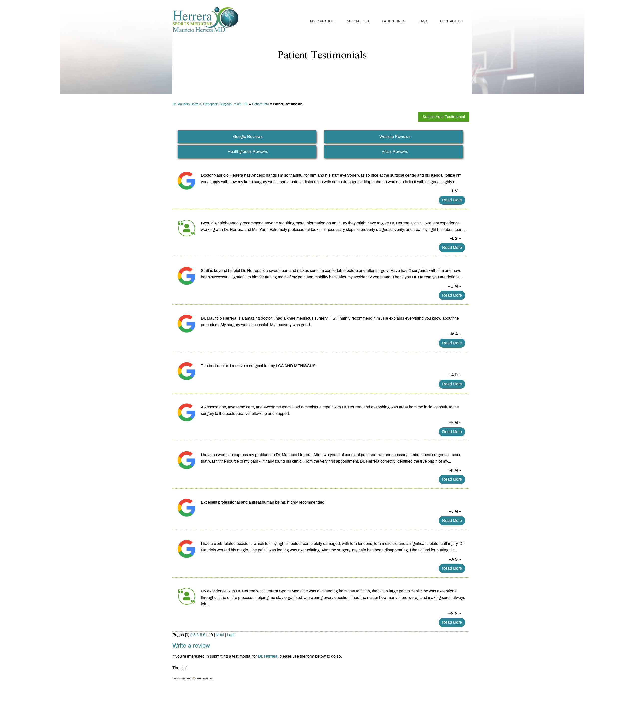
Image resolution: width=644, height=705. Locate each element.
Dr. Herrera (267, 656)
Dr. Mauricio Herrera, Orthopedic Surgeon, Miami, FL (210, 104)
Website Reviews (394, 136)
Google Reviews (248, 136)
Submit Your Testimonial (443, 117)
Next (220, 635)
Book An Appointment (446, 5)
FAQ (423, 21)
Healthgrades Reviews (248, 151)
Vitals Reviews (395, 151)
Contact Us (451, 21)
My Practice (322, 21)
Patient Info (394, 21)
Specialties (358, 21)
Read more (452, 200)
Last (230, 635)
